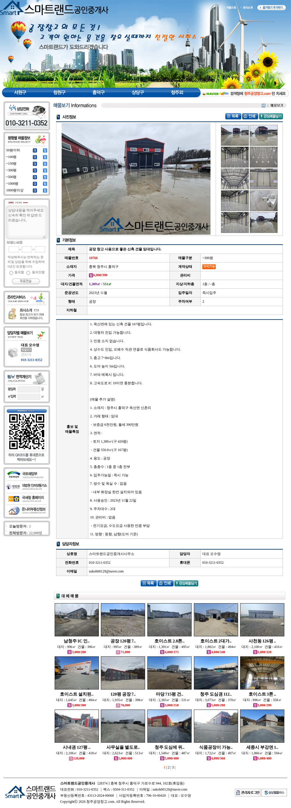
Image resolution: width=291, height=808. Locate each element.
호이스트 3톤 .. (262, 694)
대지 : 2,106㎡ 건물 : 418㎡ (76, 753)
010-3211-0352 (31, 360)
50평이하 (13, 150)
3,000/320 (262, 652)
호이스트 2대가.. (215, 641)
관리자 (26, 355)
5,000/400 (123, 758)
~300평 (11, 170)
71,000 (123, 652)
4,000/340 (216, 652)
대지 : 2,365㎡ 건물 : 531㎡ (169, 700)
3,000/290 (262, 705)
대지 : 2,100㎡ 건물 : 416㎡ (262, 647)
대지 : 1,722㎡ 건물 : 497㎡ (216, 753)
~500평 (11, 177)
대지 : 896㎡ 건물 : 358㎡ (262, 700)
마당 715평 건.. (169, 694)
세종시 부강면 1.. (262, 747)
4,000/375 (169, 652)
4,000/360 (216, 758)
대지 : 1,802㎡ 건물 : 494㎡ (216, 647)
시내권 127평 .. (76, 747)
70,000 (123, 705)
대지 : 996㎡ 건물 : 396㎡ (76, 647)
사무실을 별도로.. (123, 747)
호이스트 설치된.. (76, 694)
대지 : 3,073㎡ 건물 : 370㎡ (216, 700)
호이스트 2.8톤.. (169, 641)
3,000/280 (76, 652)
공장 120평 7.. (123, 641)
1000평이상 (15, 190)
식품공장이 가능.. (216, 747)
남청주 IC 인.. (77, 641)
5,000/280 (216, 705)
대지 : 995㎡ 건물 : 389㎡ (123, 647)
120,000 (77, 758)
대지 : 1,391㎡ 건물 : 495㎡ (169, 647)
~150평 (11, 163)
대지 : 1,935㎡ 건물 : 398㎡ (123, 700)
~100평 (11, 157)
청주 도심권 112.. (216, 694)
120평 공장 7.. (123, 694)
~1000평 (12, 184)
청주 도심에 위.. (170, 747)
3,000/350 (169, 705)
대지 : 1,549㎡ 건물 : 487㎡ (169, 753)
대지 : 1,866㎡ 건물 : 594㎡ (262, 753)
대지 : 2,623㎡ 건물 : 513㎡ (123, 753)
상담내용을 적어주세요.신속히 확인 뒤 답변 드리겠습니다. (26, 222)
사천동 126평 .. (262, 641)
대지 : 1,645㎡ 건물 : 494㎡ (76, 700)
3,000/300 (76, 705)
